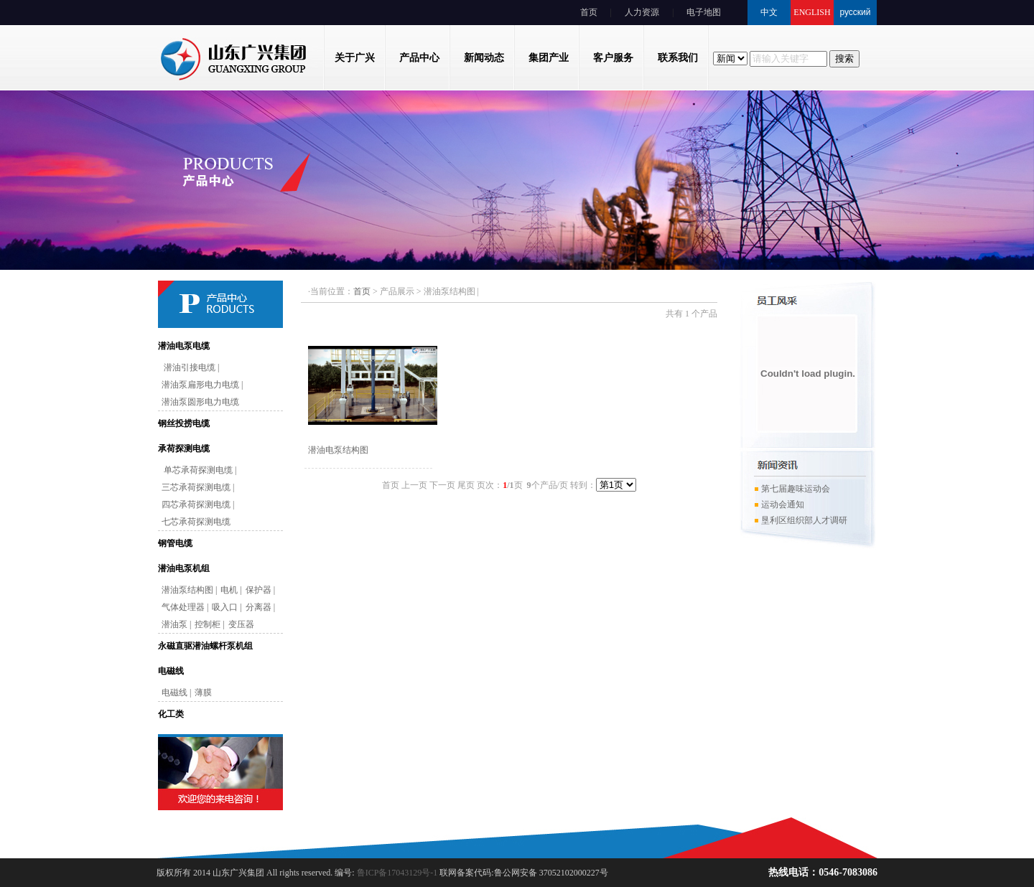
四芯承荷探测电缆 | (198, 504)
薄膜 (203, 692)
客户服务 (613, 57)
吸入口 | (226, 607)
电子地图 (703, 12)
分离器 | (260, 607)
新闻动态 (484, 57)
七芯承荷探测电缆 (196, 522)
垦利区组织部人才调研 (800, 522)
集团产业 (548, 57)
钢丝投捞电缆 (184, 423)
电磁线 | (176, 692)
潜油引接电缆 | (190, 367)
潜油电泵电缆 (184, 346)
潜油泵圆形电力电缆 (200, 402)
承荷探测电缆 (184, 449)
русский (854, 12)
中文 (769, 12)
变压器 (241, 624)
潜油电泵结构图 (338, 450)
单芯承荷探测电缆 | (199, 470)
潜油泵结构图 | (189, 590)
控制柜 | (209, 624)
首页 (588, 12)
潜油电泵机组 (184, 568)
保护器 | (260, 590)
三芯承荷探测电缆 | (198, 487)
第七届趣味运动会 (792, 491)
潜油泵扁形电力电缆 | (202, 385)
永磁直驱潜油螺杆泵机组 (205, 646)
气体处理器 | (185, 607)
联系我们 (678, 57)
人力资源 (642, 12)
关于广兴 (355, 57)
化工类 (171, 714)
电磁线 (171, 671)
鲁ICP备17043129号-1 (396, 873)
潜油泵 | (176, 624)
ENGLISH (811, 12)
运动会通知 (779, 507)
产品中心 (419, 57)
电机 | (230, 590)
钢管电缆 (175, 543)
